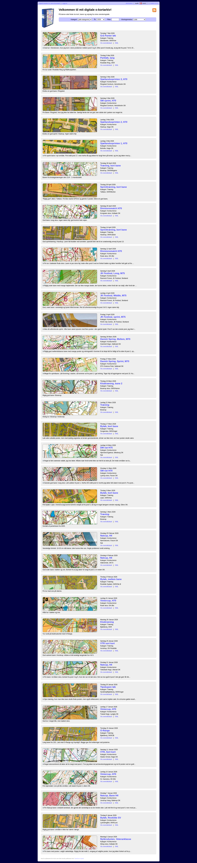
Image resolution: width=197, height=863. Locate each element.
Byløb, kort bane (109, 426)
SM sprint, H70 (108, 100)
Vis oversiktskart (106, 43)
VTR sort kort (107, 643)
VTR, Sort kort (108, 752)
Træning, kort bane (110, 165)
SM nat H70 (106, 470)
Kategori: (74, 19)
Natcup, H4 (106, 535)
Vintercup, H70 (108, 600)
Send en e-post (79, 858)
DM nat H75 (106, 447)
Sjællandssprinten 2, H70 (113, 122)
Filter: (109, 19)
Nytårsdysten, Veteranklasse (115, 839)
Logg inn (64, 3)
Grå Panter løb (108, 35)
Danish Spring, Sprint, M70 (114, 361)
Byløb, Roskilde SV (110, 817)
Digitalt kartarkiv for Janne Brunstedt (49, 3)
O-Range (105, 730)
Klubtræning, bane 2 (111, 383)
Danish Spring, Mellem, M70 (115, 339)
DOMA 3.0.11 (154, 3)
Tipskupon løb (108, 687)
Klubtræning (107, 622)
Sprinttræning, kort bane (113, 187)
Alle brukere (129, 3)
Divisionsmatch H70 (111, 208)
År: (95, 19)
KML (116, 43)
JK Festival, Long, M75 (112, 273)
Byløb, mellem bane (111, 579)
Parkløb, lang (107, 58)
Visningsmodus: (127, 19)
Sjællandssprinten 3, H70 (113, 79)
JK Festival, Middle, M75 (113, 295)
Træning (104, 405)
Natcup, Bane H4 (109, 795)
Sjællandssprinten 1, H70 (113, 143)
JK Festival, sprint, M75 (113, 317)
